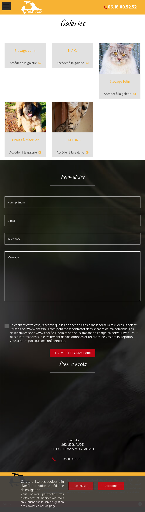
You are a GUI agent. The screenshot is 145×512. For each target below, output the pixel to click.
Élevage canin (25, 50)
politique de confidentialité (46, 341)
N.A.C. (72, 50)
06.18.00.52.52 (122, 7)
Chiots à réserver (25, 140)
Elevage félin (120, 81)
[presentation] (72, 314)
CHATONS (72, 140)
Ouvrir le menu (6, 6)
